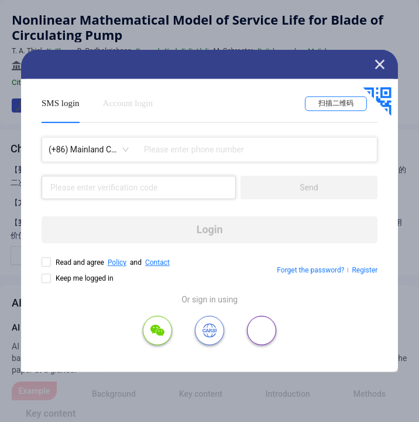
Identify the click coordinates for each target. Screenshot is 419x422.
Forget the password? (310, 270)
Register (364, 270)
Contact (157, 262)
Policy (117, 262)
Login (210, 229)
